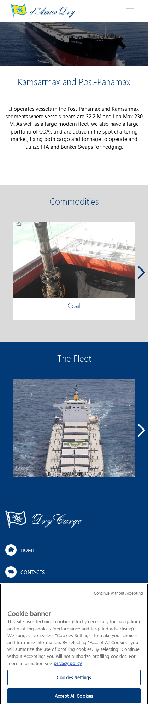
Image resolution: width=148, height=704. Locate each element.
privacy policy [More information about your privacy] (68, 666)
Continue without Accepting (118, 596)
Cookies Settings (74, 680)
